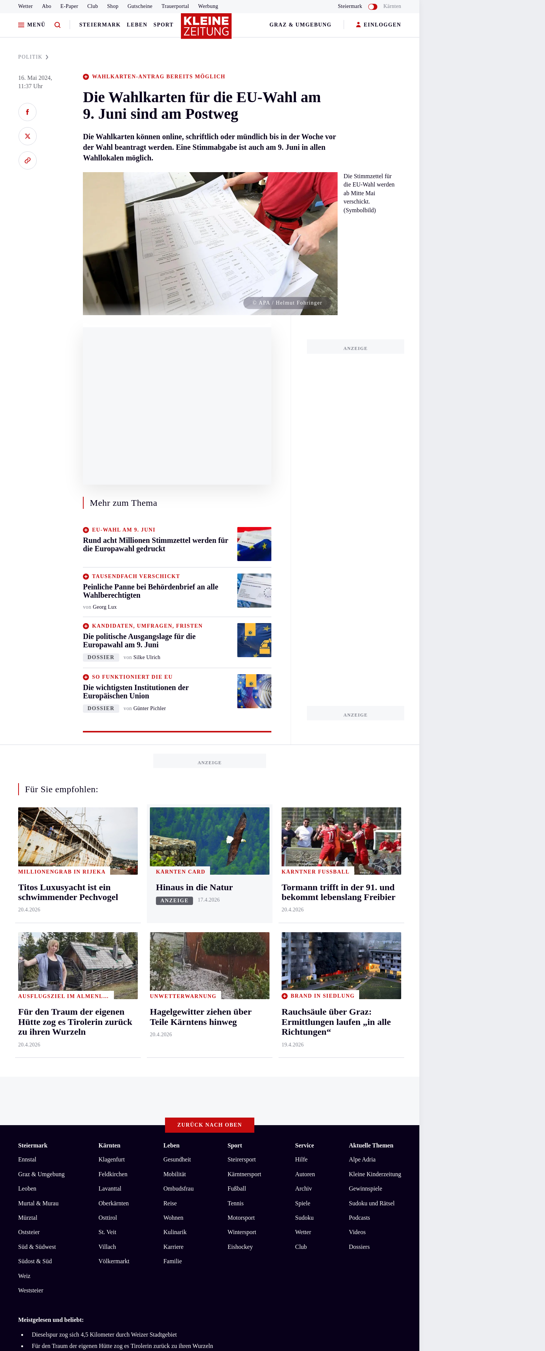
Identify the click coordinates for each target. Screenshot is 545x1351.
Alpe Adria (362, 1159)
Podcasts (359, 1217)
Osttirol (107, 1217)
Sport (164, 25)
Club (92, 6)
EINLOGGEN (378, 25)
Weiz (24, 1276)
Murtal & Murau (38, 1203)
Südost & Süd (35, 1261)
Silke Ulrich (146, 657)
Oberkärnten (113, 1203)
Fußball (236, 1188)
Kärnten (392, 6)
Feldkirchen (112, 1174)
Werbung (208, 6)
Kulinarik (175, 1232)
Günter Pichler (149, 708)
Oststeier (29, 1232)
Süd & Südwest (37, 1247)
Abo (46, 6)
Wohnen (174, 1217)
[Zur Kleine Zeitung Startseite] (208, 30)
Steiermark (100, 25)
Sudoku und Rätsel (372, 1203)
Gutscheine (140, 6)
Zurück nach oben (210, 1125)
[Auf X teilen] (27, 136)
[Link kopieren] (27, 160)
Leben (137, 25)
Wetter (25, 6)
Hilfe (301, 1159)
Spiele (302, 1203)
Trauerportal (175, 6)
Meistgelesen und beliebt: (51, 1320)
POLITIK (33, 57)
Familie (173, 1261)
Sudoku (304, 1217)
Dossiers (359, 1247)
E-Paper (69, 6)
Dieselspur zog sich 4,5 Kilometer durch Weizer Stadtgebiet (104, 1334)
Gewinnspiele (365, 1188)
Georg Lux (105, 607)
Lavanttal (109, 1188)
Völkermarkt (113, 1261)
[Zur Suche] (57, 25)
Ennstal (27, 1159)
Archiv (303, 1188)
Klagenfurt (111, 1159)
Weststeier (30, 1290)
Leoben (27, 1188)
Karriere (174, 1247)
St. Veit (107, 1232)
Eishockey (240, 1247)
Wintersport (241, 1232)
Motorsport (241, 1217)
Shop (112, 6)
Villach (107, 1247)
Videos (357, 1232)
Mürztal (27, 1217)
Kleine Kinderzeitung (375, 1174)
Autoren (305, 1174)
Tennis (235, 1203)
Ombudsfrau (179, 1188)
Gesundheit (177, 1159)
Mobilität (175, 1174)
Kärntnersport (244, 1174)
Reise (170, 1203)
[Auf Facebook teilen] (27, 112)
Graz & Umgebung (300, 25)
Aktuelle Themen (371, 1145)
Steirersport (241, 1159)
